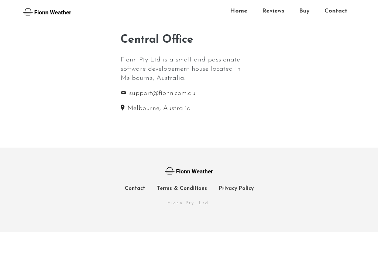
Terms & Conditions (182, 188)
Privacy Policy (236, 188)
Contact (335, 11)
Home (238, 11)
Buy (304, 11)
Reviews (273, 11)
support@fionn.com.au (158, 93)
